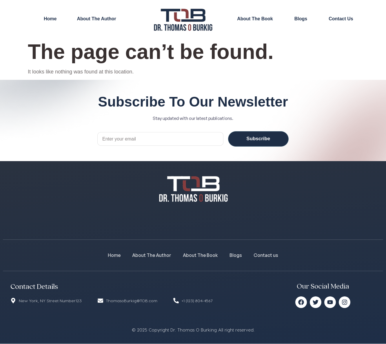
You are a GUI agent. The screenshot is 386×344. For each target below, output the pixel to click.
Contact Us (341, 18)
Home (50, 18)
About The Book (255, 18)
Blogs (300, 18)
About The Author (96, 18)
